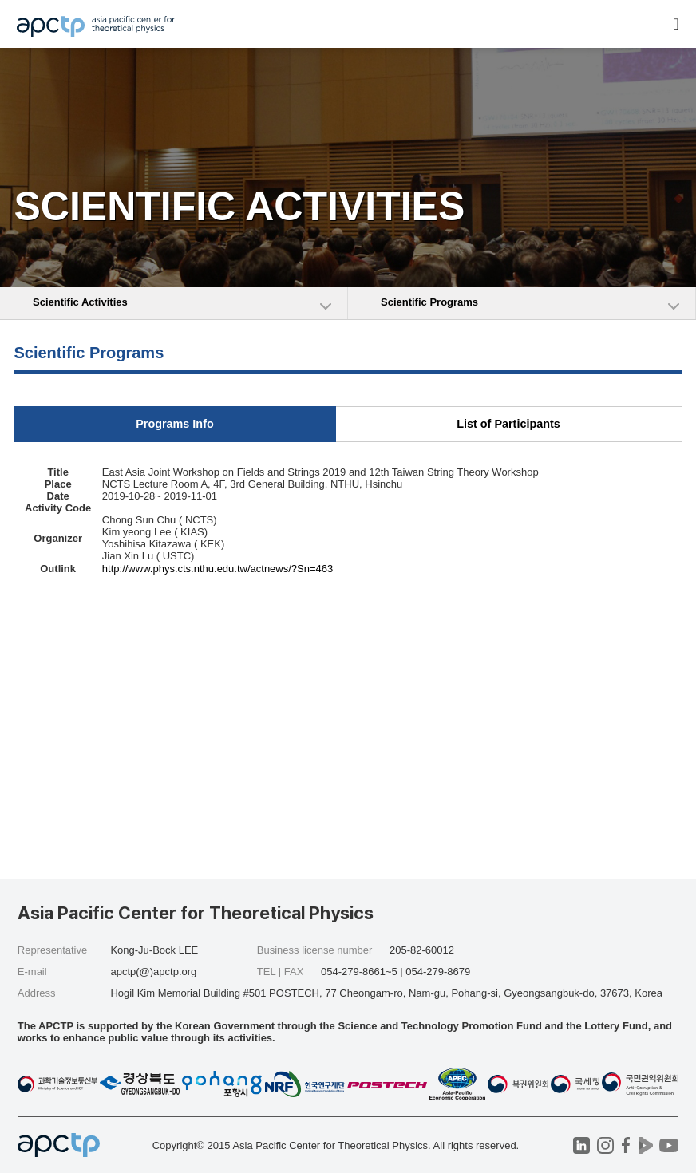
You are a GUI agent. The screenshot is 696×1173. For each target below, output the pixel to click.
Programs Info (175, 423)
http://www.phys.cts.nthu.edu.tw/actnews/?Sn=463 (217, 569)
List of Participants (508, 423)
